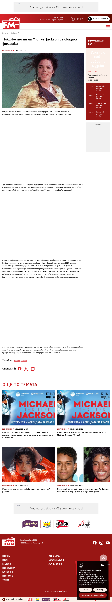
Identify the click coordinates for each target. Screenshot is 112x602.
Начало (5, 33)
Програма (77, 19)
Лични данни (55, 563)
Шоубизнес (7, 50)
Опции (85, 590)
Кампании (7, 571)
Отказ (100, 590)
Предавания (8, 567)
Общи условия (56, 559)
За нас (5, 579)
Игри (5, 559)
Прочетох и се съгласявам (93, 595)
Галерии (6, 563)
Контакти (54, 555)
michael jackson (20, 361)
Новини (14, 33)
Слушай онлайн (98, 19)
